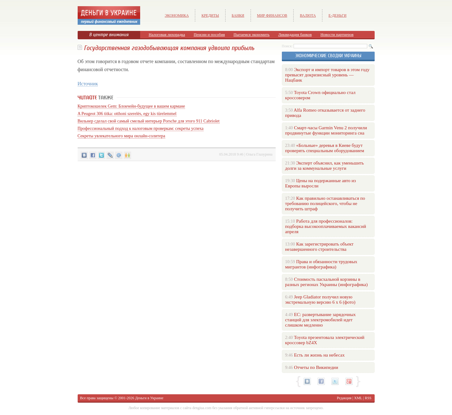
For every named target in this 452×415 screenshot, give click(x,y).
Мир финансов (272, 15)
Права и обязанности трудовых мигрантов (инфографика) (321, 264)
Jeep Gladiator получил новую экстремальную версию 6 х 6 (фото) (320, 299)
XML (358, 398)
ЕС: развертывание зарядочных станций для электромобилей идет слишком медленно (320, 319)
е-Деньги (338, 15)
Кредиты (210, 15)
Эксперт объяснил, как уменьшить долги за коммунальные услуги (324, 165)
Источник (88, 83)
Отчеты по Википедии (316, 367)
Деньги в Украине (149, 398)
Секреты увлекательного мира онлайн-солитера (121, 136)
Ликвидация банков (295, 34)
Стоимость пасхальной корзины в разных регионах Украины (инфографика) (326, 282)
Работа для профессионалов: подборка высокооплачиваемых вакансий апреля (325, 226)
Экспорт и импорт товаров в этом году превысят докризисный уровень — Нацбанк (327, 75)
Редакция (344, 398)
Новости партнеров (337, 34)
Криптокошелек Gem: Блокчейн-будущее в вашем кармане (131, 106)
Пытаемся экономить (251, 34)
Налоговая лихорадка (167, 34)
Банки (238, 15)
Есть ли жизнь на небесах (319, 355)
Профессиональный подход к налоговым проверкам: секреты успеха (141, 128)
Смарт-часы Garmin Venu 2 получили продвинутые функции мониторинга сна (326, 130)
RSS (368, 398)
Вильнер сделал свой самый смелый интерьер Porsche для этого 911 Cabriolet (149, 121)
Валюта (308, 15)
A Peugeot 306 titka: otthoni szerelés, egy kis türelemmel (127, 113)
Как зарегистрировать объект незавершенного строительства (319, 247)
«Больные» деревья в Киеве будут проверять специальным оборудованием (324, 148)
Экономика (177, 15)
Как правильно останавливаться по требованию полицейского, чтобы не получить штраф (325, 203)
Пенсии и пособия (209, 34)
